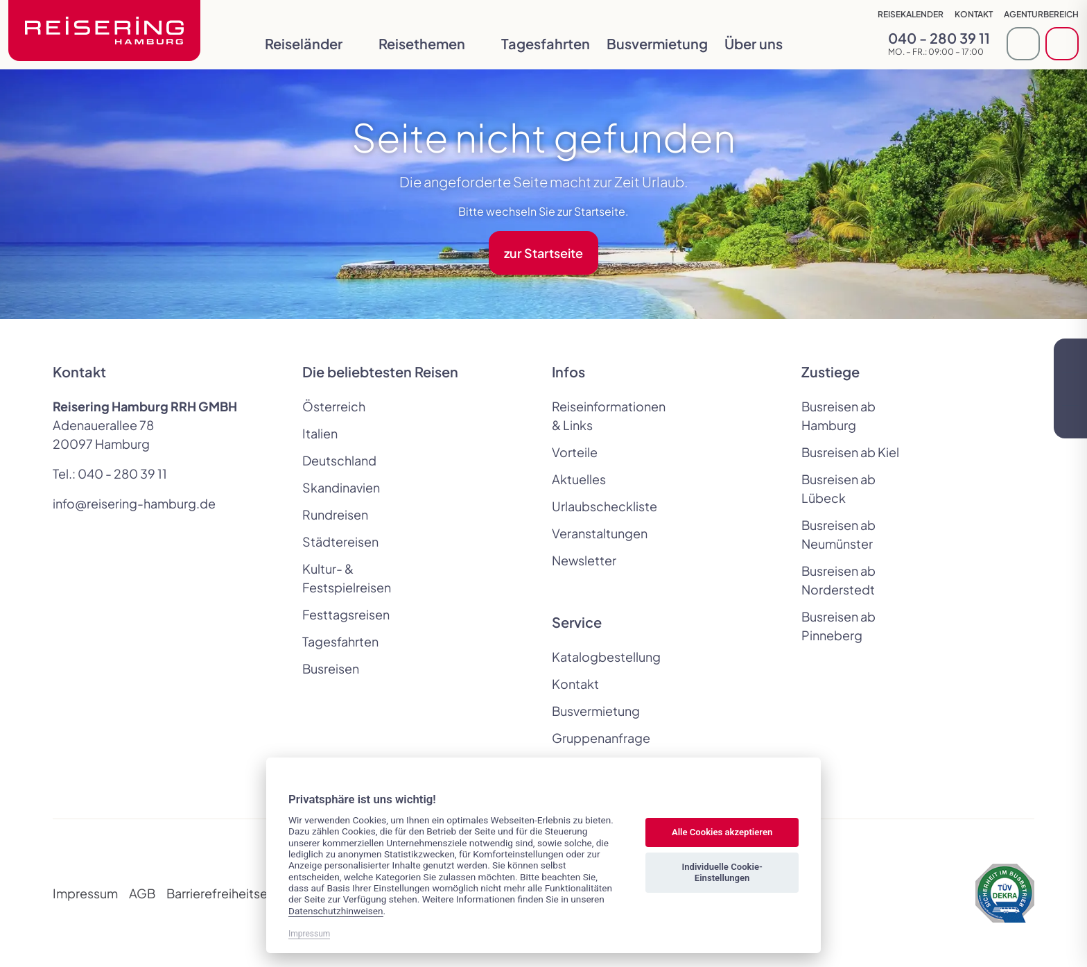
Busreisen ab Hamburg (838, 415)
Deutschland (339, 460)
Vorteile (575, 452)
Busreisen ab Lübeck (838, 488)
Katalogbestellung (606, 657)
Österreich (333, 406)
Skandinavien (341, 487)
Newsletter (584, 560)
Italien (320, 433)
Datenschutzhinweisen (335, 910)
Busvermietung (657, 43)
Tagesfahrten (545, 43)
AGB (142, 893)
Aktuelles (579, 479)
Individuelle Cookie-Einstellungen (721, 872)
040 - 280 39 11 (122, 473)
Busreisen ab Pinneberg (838, 625)
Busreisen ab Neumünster (838, 534)
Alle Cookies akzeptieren (722, 832)
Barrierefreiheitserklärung (240, 893)
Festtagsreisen (346, 614)
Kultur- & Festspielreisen (346, 577)
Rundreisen (335, 514)
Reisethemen (432, 43)
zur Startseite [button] (543, 253)
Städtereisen (340, 541)
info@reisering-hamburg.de (134, 503)
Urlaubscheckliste (604, 506)
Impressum (85, 893)
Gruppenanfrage (601, 738)
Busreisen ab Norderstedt (838, 580)
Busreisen (330, 668)
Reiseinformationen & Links (606, 415)
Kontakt (974, 14)
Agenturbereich (1041, 14)
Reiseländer (313, 43)
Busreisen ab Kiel (850, 452)
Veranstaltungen (599, 533)
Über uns (763, 43)
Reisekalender (910, 14)
